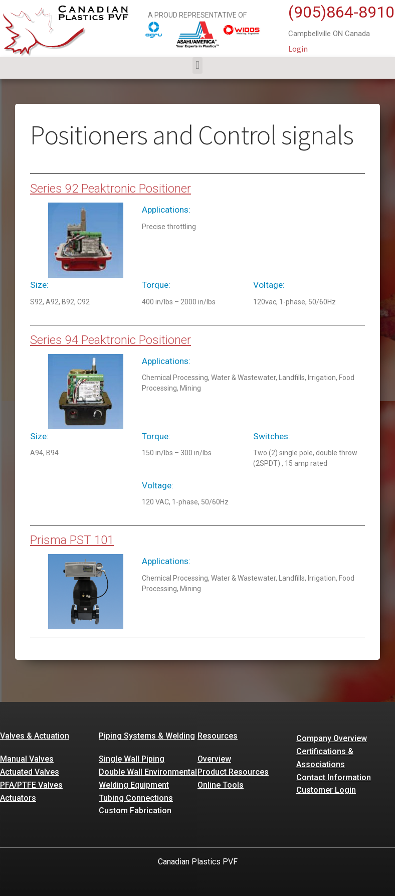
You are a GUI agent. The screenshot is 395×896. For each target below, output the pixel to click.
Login (298, 49)
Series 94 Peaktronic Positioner (110, 340)
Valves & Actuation (34, 736)
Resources (218, 736)
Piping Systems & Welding (147, 736)
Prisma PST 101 (72, 540)
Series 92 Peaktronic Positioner (110, 189)
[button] (197, 65)
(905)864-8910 (341, 12)
